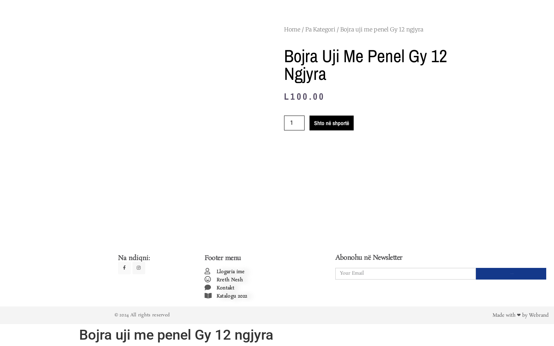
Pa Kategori (320, 29)
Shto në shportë (331, 123)
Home (292, 29)
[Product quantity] (294, 123)
